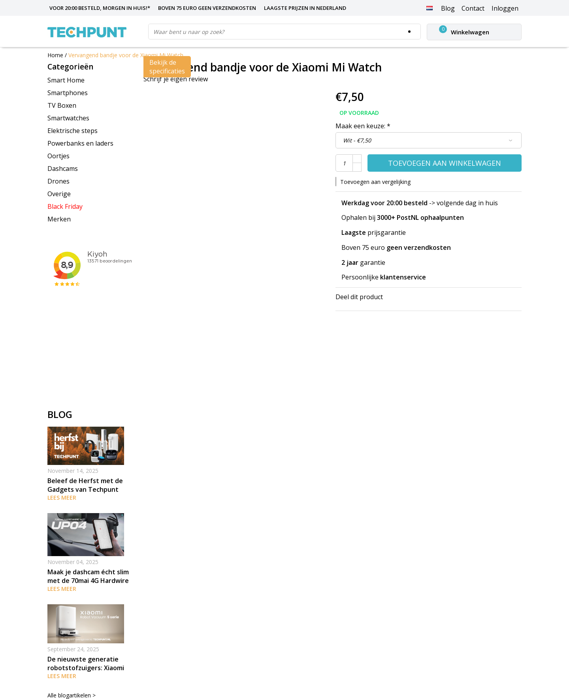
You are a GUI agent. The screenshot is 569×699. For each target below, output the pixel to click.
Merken (59, 219)
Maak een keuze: (362, 126)
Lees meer (61, 497)
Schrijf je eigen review (175, 79)
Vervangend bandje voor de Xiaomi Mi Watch (125, 55)
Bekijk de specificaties (167, 66)
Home (55, 55)
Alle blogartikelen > (71, 695)
